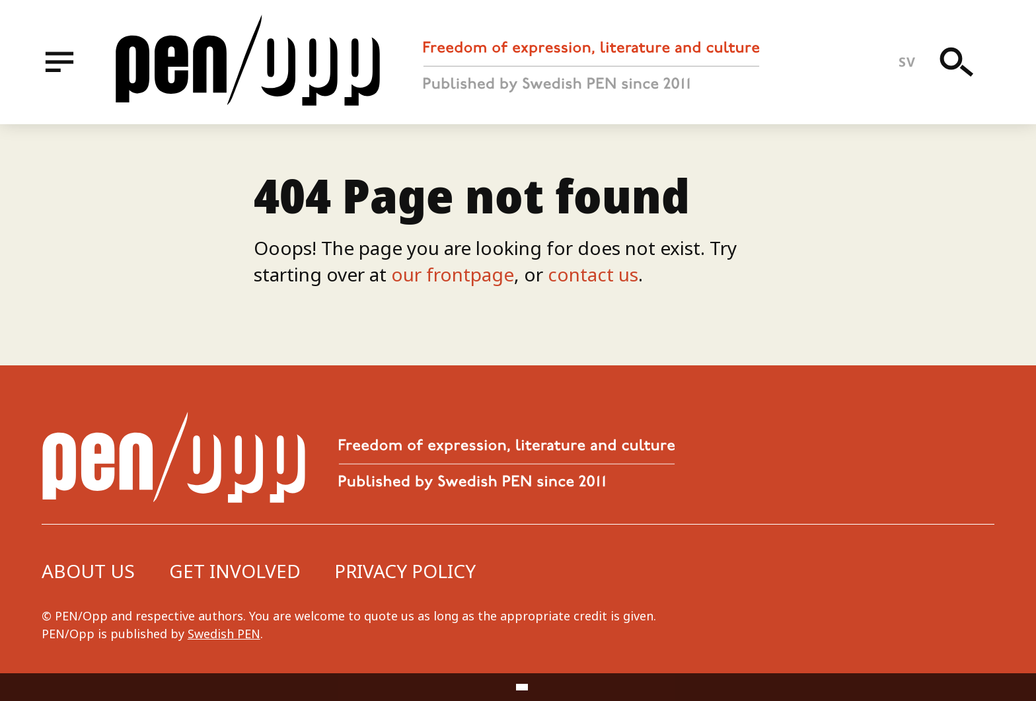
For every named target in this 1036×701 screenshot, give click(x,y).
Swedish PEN (224, 634)
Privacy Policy (405, 570)
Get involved (235, 570)
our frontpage (452, 274)
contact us (593, 274)
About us (88, 570)
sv (907, 62)
